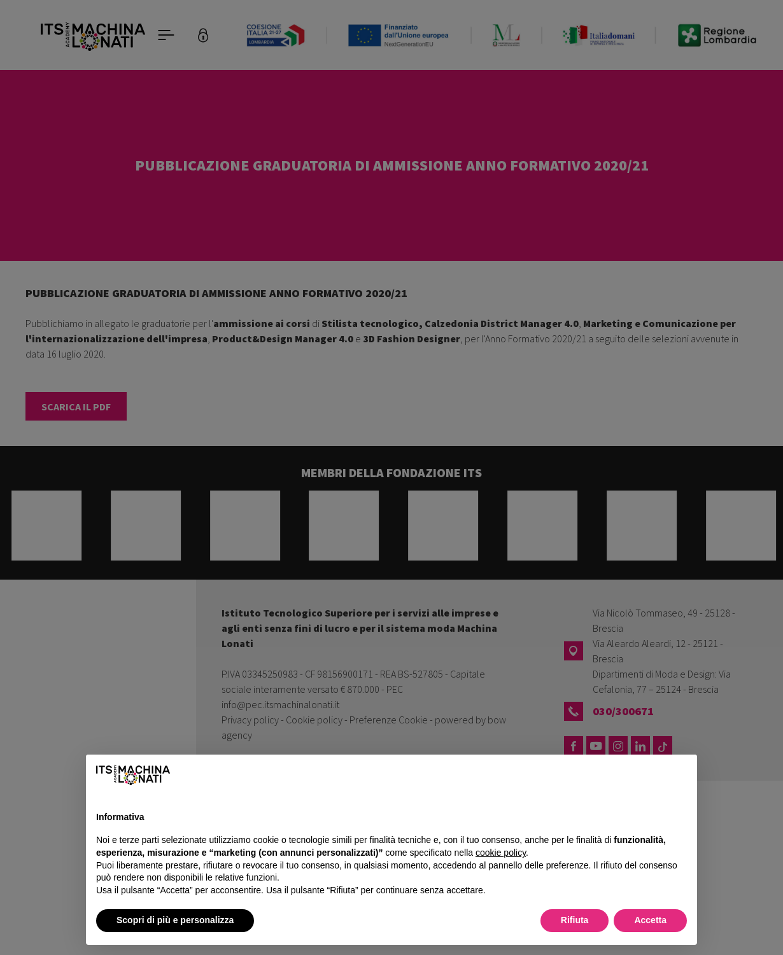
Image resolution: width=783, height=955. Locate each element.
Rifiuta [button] (575, 920)
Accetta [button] (650, 920)
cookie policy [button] (501, 852)
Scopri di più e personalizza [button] (175, 920)
